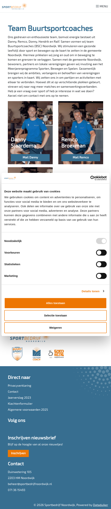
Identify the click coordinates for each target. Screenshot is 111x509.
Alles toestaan (55, 303)
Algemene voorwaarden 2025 (28, 409)
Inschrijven (18, 453)
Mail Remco (81, 157)
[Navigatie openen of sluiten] (102, 6)
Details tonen (90, 291)
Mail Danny (30, 157)
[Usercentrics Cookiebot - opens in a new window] (90, 178)
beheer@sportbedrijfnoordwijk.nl (30, 484)
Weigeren (55, 327)
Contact (13, 391)
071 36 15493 (16, 490)
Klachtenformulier (20, 403)
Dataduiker (100, 505)
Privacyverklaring (19, 385)
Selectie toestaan (55, 315)
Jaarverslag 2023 (19, 397)
